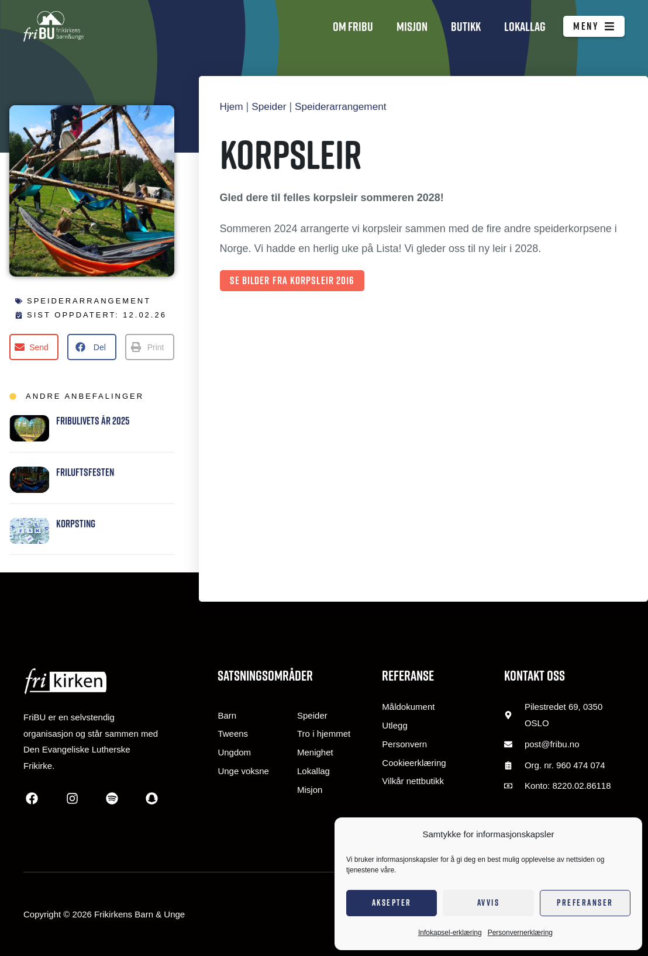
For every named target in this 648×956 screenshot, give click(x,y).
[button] (33, 347)
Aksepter (392, 902)
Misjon (412, 26)
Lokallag (525, 26)
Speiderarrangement (89, 300)
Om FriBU (353, 26)
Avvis (488, 902)
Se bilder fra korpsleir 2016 (292, 280)
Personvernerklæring (520, 933)
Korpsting (75, 523)
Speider (271, 106)
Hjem (232, 106)
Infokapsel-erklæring (450, 933)
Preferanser (585, 902)
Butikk (466, 26)
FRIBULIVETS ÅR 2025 (92, 420)
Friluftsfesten (85, 472)
